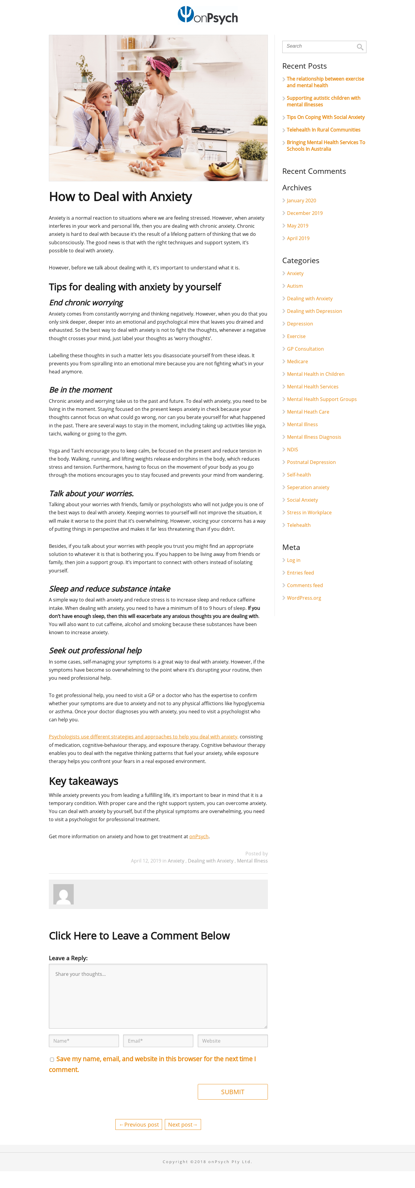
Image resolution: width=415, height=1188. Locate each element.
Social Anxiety (302, 516)
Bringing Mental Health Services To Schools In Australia (326, 162)
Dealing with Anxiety (211, 877)
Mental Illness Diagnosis (314, 453)
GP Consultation (305, 365)
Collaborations (258, 38)
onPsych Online (205, 38)
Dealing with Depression (314, 328)
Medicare (297, 378)
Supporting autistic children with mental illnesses (323, 118)
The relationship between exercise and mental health (325, 98)
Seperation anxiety (308, 504)
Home (83, 38)
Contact (329, 38)
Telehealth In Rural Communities (323, 146)
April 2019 (298, 255)
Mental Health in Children (316, 391)
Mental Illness (252, 877)
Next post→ (183, 1141)
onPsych (199, 853)
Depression (300, 340)
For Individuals (152, 38)
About (111, 38)
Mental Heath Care (308, 428)
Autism (295, 302)
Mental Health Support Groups (322, 416)
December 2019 (305, 230)
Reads (298, 38)
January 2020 (301, 217)
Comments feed (305, 602)
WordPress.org (304, 614)
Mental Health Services (313, 403)
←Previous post (139, 1141)
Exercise (296, 353)
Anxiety (176, 877)
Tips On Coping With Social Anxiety (326, 134)
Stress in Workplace (309, 529)
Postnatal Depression (311, 479)
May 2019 (297, 242)
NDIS (292, 466)
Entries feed (300, 589)
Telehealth (299, 542)
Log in (294, 577)
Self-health (299, 491)
